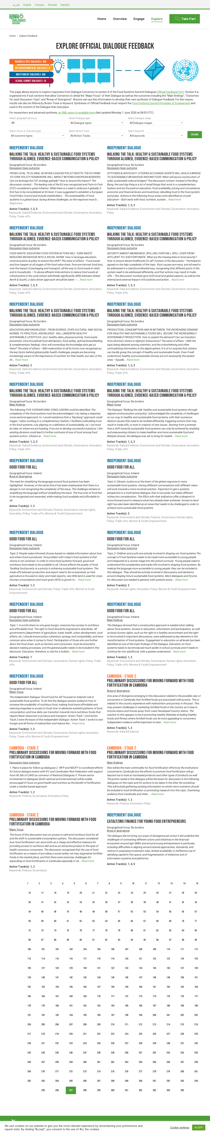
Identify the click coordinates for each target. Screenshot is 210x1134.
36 (106, 902)
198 (126, 1015)
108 (140, 949)
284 (57, 1080)
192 (43, 1015)
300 (112, 1090)
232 (57, 1043)
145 (112, 977)
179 (43, 1005)
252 (154, 1052)
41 (170, 902)
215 (182, 1024)
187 (154, 1005)
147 (140, 977)
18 (55, 892)
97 (170, 939)
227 (168, 1033)
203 (196, 1015)
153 (43, 986)
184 (112, 1005)
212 (140, 1024)
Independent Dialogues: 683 (30, 74)
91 (93, 939)
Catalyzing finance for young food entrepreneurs (146, 821)
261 (98, 1062)
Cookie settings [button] (179, 1127)
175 (168, 996)
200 (154, 1015)
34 (81, 902)
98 (183, 939)
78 (106, 930)
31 (42, 902)
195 (84, 1015)
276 (126, 1071)
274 (98, 1071)
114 (43, 958)
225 (140, 1033)
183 (98, 1005)
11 (146, 883)
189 (182, 1005)
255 (196, 1052)
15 (197, 883)
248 (98, 1052)
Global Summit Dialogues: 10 (30, 81)
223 (112, 1033)
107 (126, 949)
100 (29, 949)
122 (154, 958)
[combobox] (96, 122)
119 (112, 958)
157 (98, 986)
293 (182, 1080)
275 (112, 1071)
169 (84, 996)
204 (29, 1024)
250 (126, 1052)
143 (84, 977)
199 (140, 1015)
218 (43, 1033)
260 (84, 1062)
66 (132, 921)
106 (112, 949)
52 (132, 911)
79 (119, 930)
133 (126, 968)
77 (93, 930)
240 (168, 1043)
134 (140, 968)
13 (171, 883)
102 (57, 949)
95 (144, 939)
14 (184, 883)
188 (168, 1005)
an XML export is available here (76, 112)
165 (29, 996)
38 (132, 902)
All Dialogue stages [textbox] (141, 122)
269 (29, 1071)
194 (71, 1015)
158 (112, 986)
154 (57, 986)
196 (98, 1015)
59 (42, 921)
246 (71, 1052)
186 (140, 1005)
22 (106, 892)
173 (140, 996)
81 (144, 930)
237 (126, 1043)
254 (182, 1052)
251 (140, 1052)
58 (29, 921)
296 (57, 1090)
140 (43, 977)
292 (168, 1080)
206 (57, 1024)
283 (43, 1080)
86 (29, 939)
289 (126, 1080)
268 (196, 1062)
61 (68, 921)
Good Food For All (23, 467)
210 (112, 1024)
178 (29, 1005)
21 (93, 892)
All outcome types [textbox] (22, 135)
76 (81, 930)
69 (170, 921)
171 (112, 996)
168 (71, 996)
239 (154, 1043)
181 (71, 1005)
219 (57, 1033)
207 (71, 1024)
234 (84, 1043)
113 (29, 958)
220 (71, 1033)
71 (196, 921)
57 (196, 911)
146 (126, 977)
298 (84, 1090)
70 (183, 921)
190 (196, 1005)
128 (57, 968)
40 (157, 902)
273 (84, 1071)
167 (57, 996)
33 (68, 902)
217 (29, 1033)
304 (168, 1090)
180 (57, 1005)
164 (196, 986)
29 (196, 892)
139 (29, 977)
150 (182, 977)
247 (84, 1052)
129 (71, 968)
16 (29, 892)
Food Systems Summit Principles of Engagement (161, 103)
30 (29, 902)
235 (98, 1043)
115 (57, 958)
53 (144, 911)
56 (183, 911)
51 (119, 911)
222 (98, 1033)
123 (168, 958)
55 (170, 911)
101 (43, 949)
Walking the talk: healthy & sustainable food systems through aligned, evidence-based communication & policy (54, 157)
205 (43, 1024)
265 (154, 1062)
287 (98, 1080)
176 (182, 996)
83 (170, 930)
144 (98, 977)
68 (157, 921)
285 (71, 1080)
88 (55, 939)
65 (119, 921)
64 (106, 921)
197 (112, 1015)
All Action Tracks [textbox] (80, 135)
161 (154, 986)
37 (119, 902)
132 (112, 968)
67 (144, 921)
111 (182, 949)
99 (196, 939)
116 (71, 958)
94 (132, 939)
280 (182, 1071)
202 (182, 1015)
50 (106, 911)
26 (157, 892)
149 (168, 977)
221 (84, 1033)
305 (182, 1090)
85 (196, 930)
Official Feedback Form (170, 91)
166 (43, 996)
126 (29, 968)
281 (196, 1071)
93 (119, 939)
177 (196, 996)
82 (157, 930)
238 (140, 1043)
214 (168, 1024)
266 (168, 1062)
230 (29, 1043)
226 (154, 1033)
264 (140, 1062)
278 (154, 1071)
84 (183, 930)
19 (68, 892)
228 (182, 1033)
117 (84, 958)
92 (106, 939)
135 (154, 968)
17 (42, 892)
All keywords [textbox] (137, 135)
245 (57, 1052)
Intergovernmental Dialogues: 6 (32, 68)
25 (144, 892)
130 (84, 968)
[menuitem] (102, 19)
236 (112, 1043)
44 (29, 911)
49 (93, 911)
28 (183, 892)
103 (71, 949)
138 (196, 968)
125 (196, 958)
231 (43, 1043)
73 (42, 930)
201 (168, 1015)
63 (93, 921)
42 (183, 902)
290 (140, 1080)
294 (196, 1080)
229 (196, 1033)
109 (154, 949)
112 (196, 949)
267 (182, 1062)
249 (112, 1052)
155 (71, 986)
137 (182, 968)
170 (98, 996)
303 (154, 1090)
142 (71, 977)
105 (98, 949)
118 (98, 958)
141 (57, 977)
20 (81, 892)
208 (84, 1024)
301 (126, 1090)
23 (119, 892)
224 (126, 1033)
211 (126, 1024)
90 (81, 939)
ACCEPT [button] (198, 1127)
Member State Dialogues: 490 (30, 62)
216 (196, 1024)
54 (157, 911)
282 (29, 1080)
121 (140, 958)
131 (98, 968)
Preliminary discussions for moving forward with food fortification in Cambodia (150, 683)
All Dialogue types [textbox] (81, 122)
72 (29, 930)
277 (140, 1071)
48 (81, 911)
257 (43, 1062)
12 (159, 883)
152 (29, 986)
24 (132, 892)
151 (196, 977)
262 (112, 1062)
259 (71, 1062)
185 (126, 1005)
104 (84, 949)
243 (29, 1052)
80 (132, 930)
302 (140, 1090)
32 (55, 902)
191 (29, 1015)
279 (168, 1071)
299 (98, 1090)
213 (154, 1024)
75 (68, 930)
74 (55, 930)
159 (126, 986)
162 (168, 986)
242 (196, 1043)
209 (98, 1024)
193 (57, 1015)
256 (29, 1062)
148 (154, 977)
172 (126, 996)
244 (43, 1052)
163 (182, 986)
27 (170, 892)
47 (68, 911)
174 (154, 996)
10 (133, 883)
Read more (15, 203)
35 (93, 902)
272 (71, 1071)
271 (57, 1071)
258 (57, 1062)
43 (196, 902)
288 (112, 1080)
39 (144, 902)
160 (140, 986)
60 (55, 921)
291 (154, 1080)
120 (126, 958)
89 (68, 939)
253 (168, 1052)
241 (182, 1043)
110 (168, 949)
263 (126, 1062)
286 (84, 1080)
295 (43, 1090)
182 (84, 1005)
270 (43, 1071)
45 (42, 911)
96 (157, 939)
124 (182, 958)
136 (168, 968)
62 (81, 921)
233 (71, 1043)
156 (84, 986)
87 (42, 939)
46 (55, 911)
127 (43, 968)
